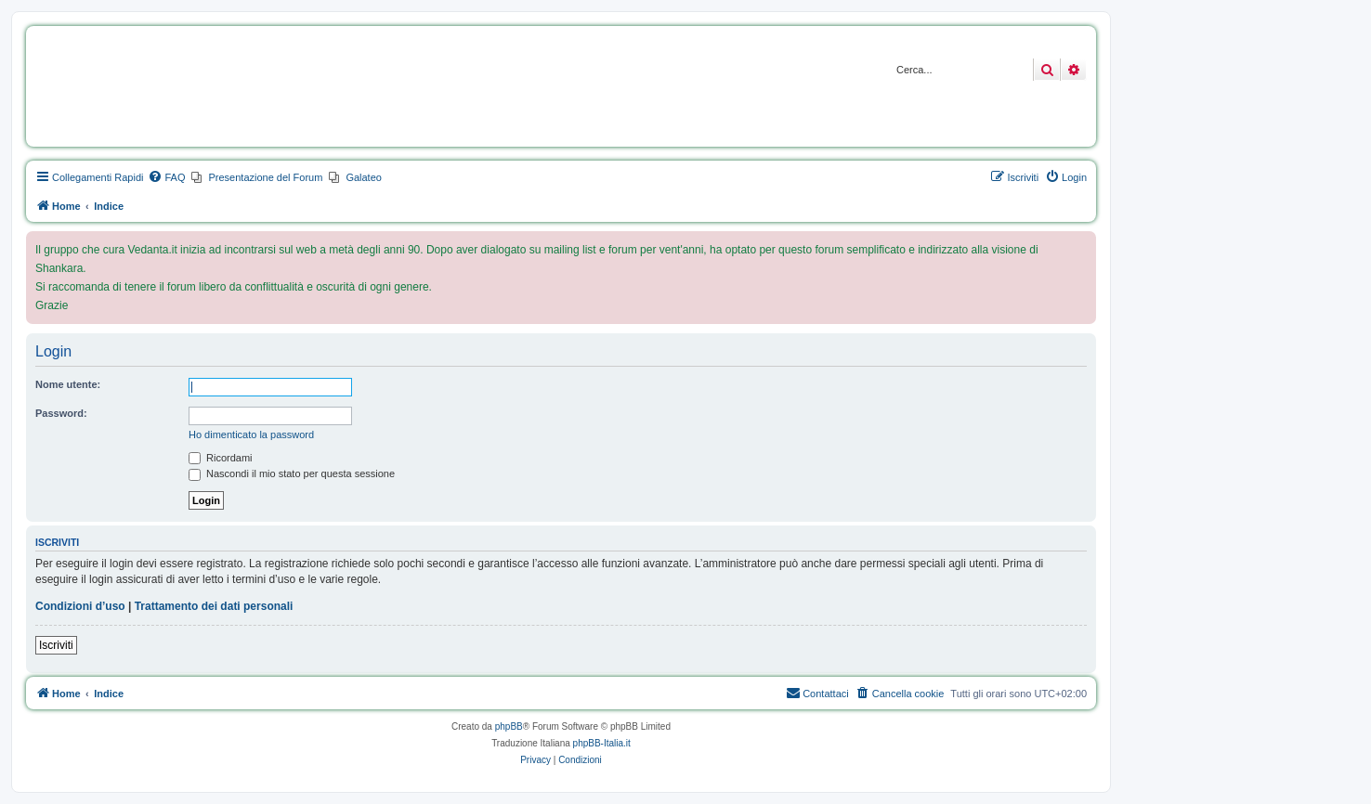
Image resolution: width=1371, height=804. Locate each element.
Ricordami (221, 457)
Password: (61, 413)
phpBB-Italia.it (602, 743)
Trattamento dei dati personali (214, 606)
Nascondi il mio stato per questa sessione (292, 473)
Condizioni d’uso (80, 606)
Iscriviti (56, 645)
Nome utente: (67, 384)
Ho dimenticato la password (251, 434)
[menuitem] (166, 177)
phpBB (509, 726)
